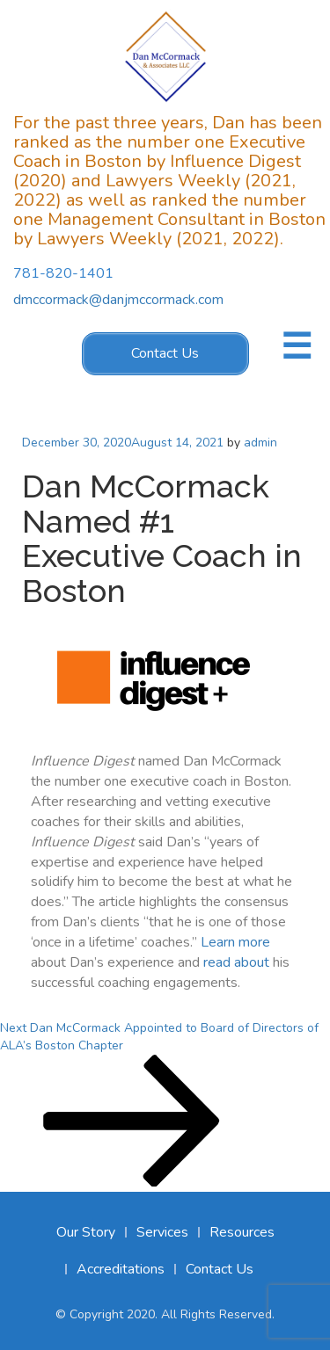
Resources (242, 1232)
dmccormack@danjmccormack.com (118, 299)
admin (260, 442)
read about (236, 962)
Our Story (85, 1232)
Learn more (235, 942)
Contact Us (165, 353)
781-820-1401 (63, 274)
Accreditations (121, 1269)
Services (162, 1232)
